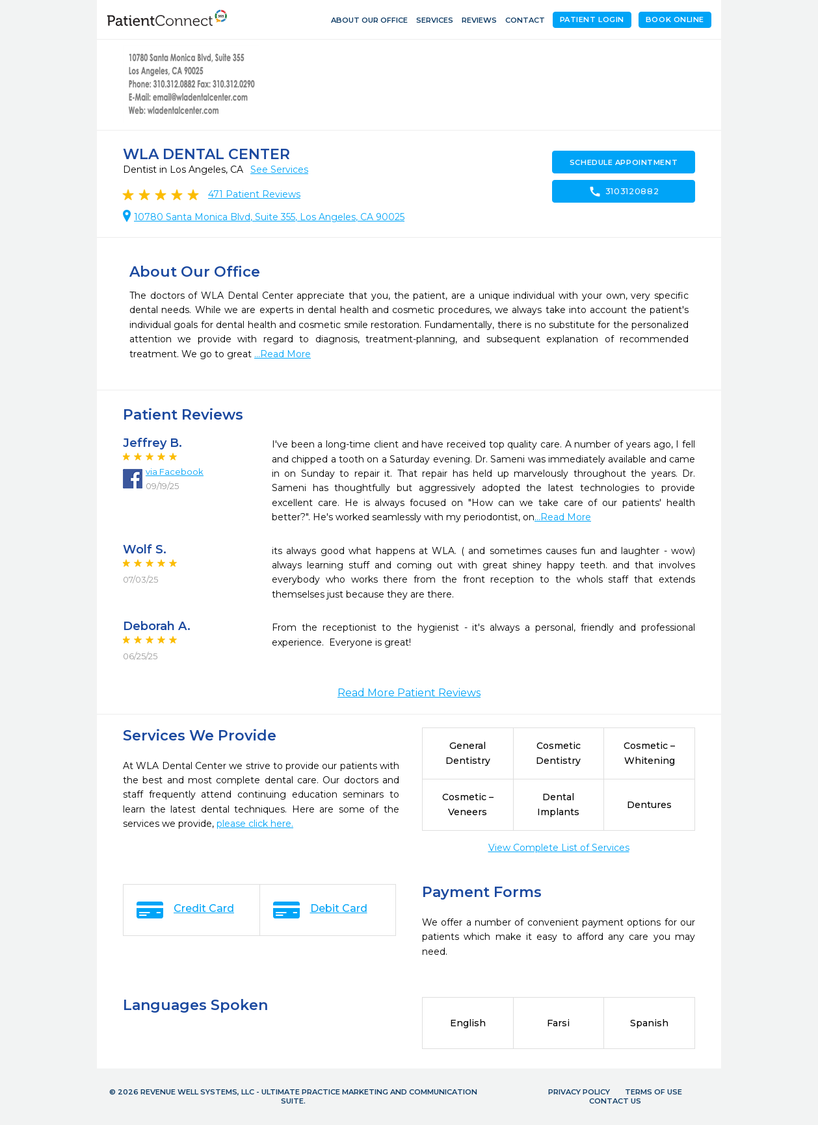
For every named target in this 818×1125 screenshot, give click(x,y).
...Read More (282, 354)
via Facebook (175, 471)
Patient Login (592, 19)
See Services (279, 169)
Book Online (675, 19)
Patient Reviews (254, 194)
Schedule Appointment (624, 162)
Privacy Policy (579, 1091)
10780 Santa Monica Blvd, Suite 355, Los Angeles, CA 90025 (269, 217)
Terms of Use (653, 1091)
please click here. (255, 823)
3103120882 (623, 191)
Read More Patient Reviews (409, 693)
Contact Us (615, 1101)
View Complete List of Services (558, 847)
